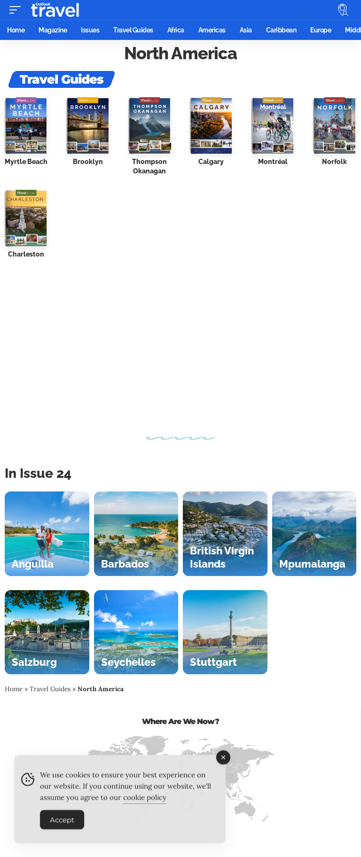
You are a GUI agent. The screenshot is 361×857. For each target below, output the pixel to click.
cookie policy (144, 802)
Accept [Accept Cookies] (62, 825)
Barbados (125, 564)
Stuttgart (213, 662)
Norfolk (334, 161)
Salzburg (34, 662)
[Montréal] (272, 125)
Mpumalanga (312, 564)
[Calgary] (211, 125)
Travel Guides (50, 689)
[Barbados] (136, 533)
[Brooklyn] (87, 125)
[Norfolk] (334, 125)
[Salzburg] (47, 632)
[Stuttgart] (225, 632)
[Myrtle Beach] (26, 125)
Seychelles (128, 662)
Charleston (26, 254)
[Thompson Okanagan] (149, 125)
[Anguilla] (47, 533)
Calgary (211, 161)
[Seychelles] (136, 632)
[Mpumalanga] (314, 533)
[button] (17, 10)
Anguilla (33, 564)
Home (14, 689)
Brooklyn (88, 161)
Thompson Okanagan (149, 166)
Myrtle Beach (26, 161)
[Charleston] (26, 217)
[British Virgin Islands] (225, 533)
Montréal (273, 161)
